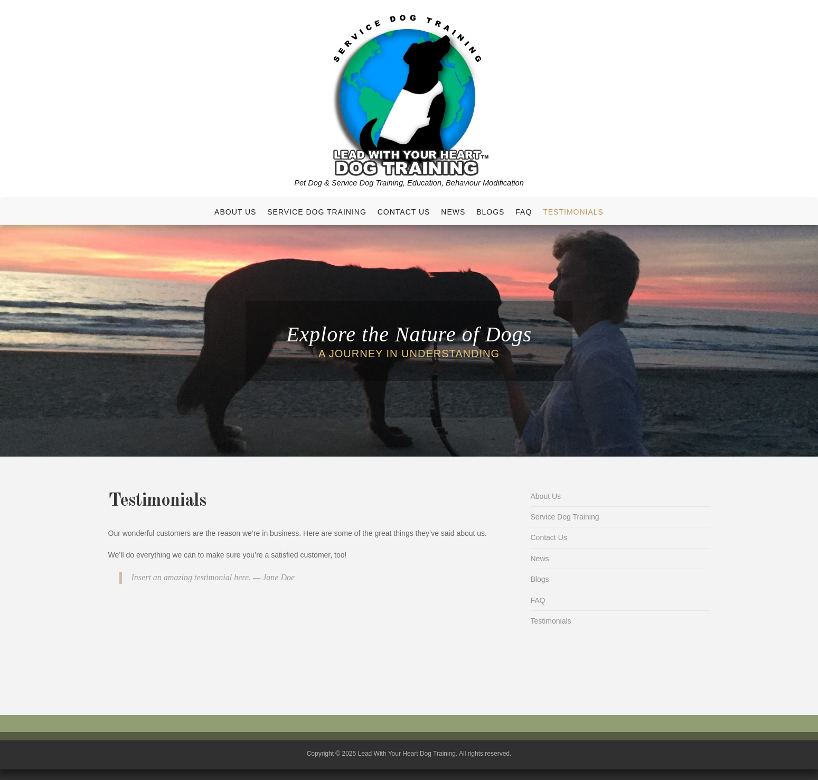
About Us (235, 212)
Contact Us (404, 212)
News (453, 212)
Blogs (490, 212)
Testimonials (573, 212)
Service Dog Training (316, 212)
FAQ (523, 212)
